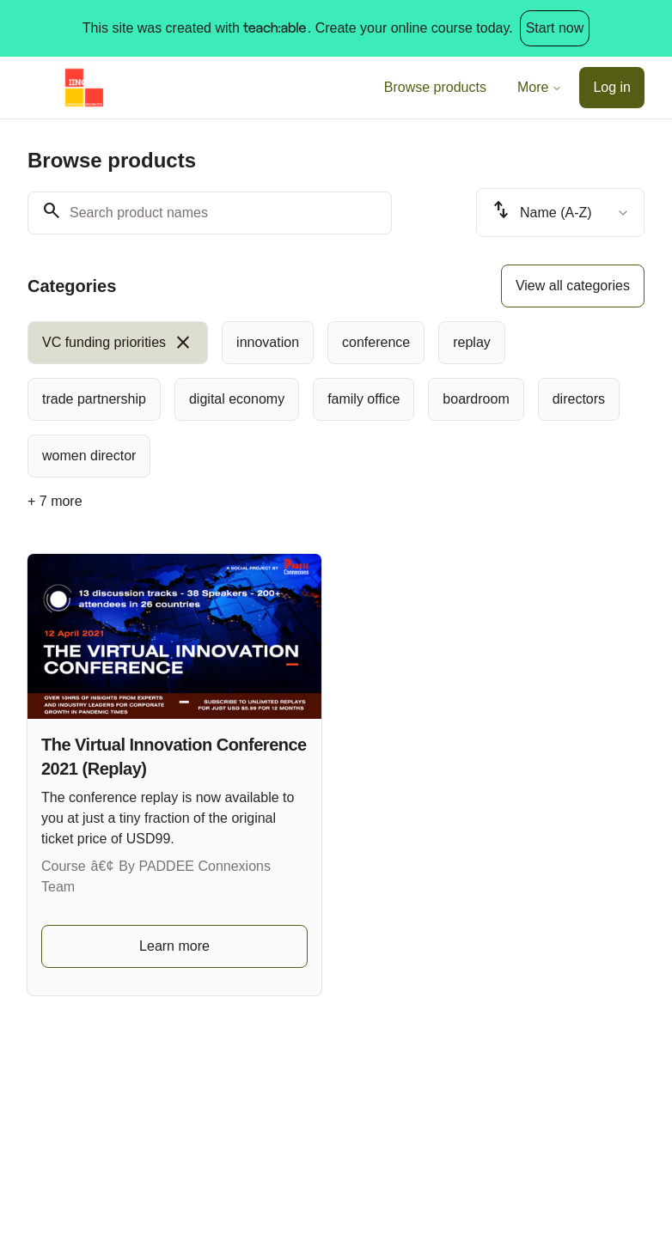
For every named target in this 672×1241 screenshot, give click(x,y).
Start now (555, 28)
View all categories (573, 285)
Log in (612, 87)
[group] (336, 399)
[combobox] (560, 212)
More (539, 87)
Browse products (435, 87)
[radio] (117, 342)
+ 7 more (54, 501)
